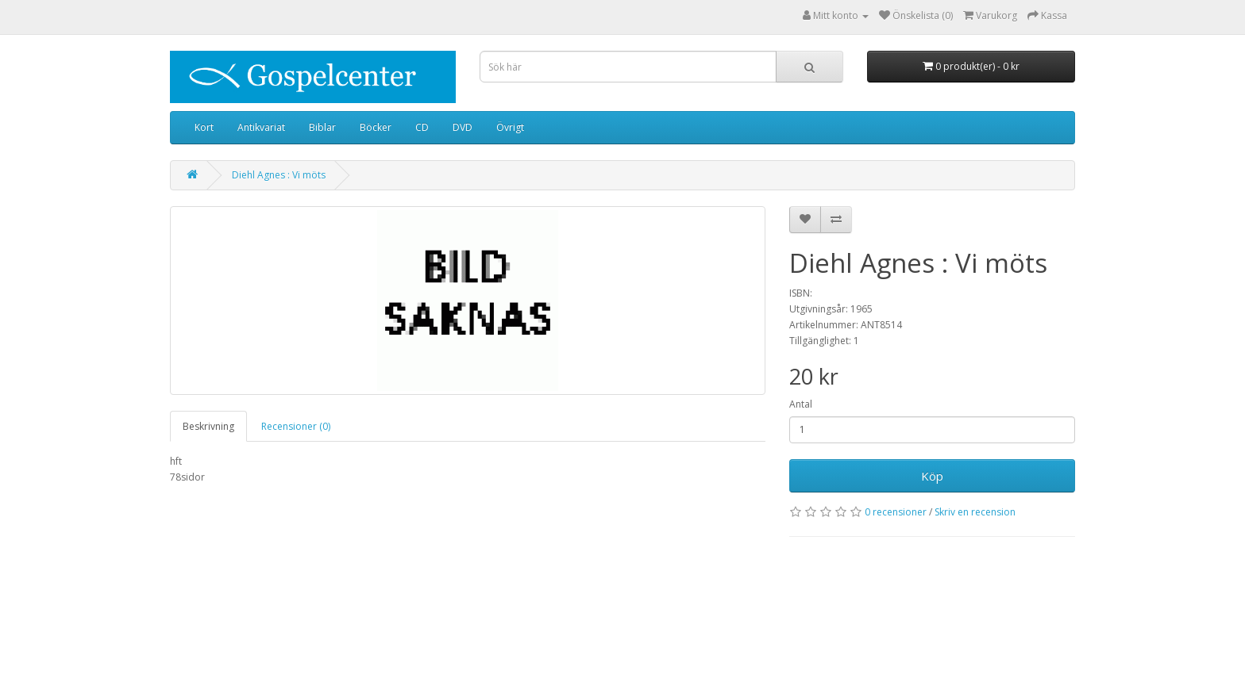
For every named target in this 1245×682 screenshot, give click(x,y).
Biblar (322, 127)
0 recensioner (896, 512)
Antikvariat (261, 127)
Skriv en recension (975, 512)
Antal (800, 404)
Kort (204, 127)
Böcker (375, 127)
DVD (462, 127)
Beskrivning (208, 426)
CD (422, 127)
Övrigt (510, 127)
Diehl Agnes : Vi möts (279, 175)
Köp (932, 476)
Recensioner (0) (295, 426)
